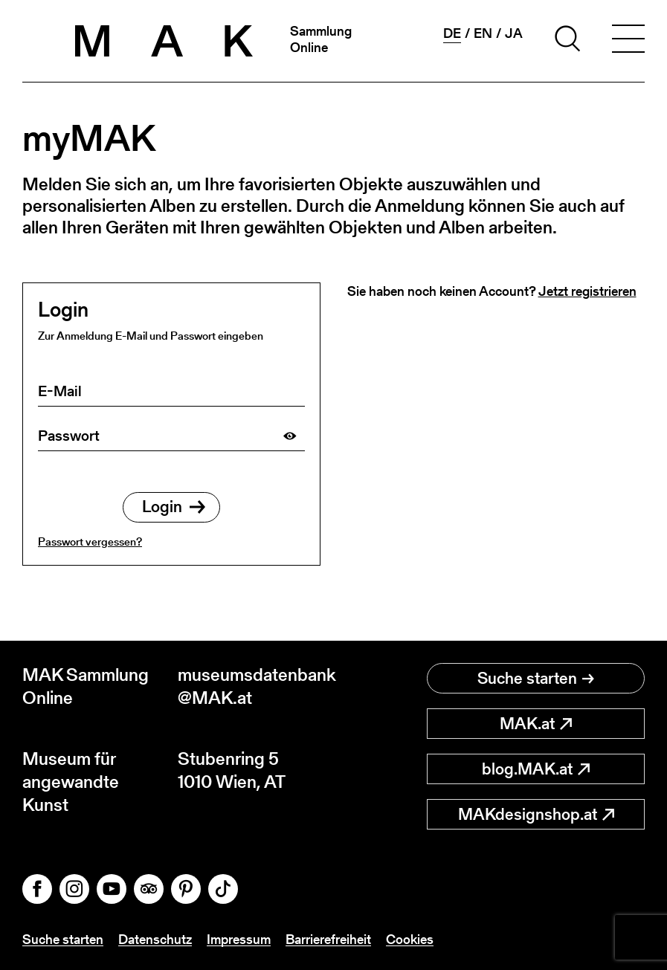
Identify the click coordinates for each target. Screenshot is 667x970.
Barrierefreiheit (328, 939)
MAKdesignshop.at (536, 814)
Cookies (410, 939)
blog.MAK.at (536, 768)
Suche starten (535, 678)
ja (514, 33)
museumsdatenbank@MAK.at (255, 686)
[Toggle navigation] (628, 41)
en (483, 33)
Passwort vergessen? (90, 541)
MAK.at (536, 723)
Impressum (239, 939)
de (452, 33)
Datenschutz (155, 939)
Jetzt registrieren (587, 291)
